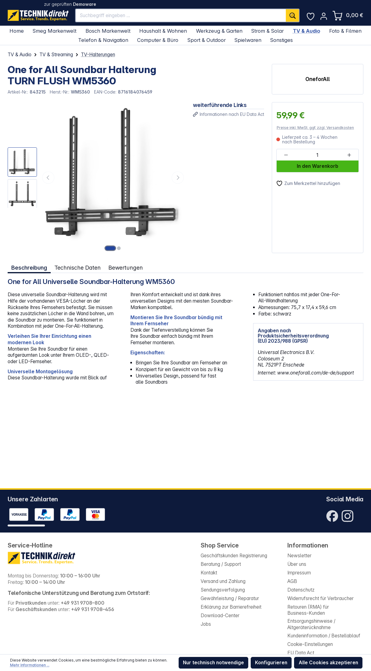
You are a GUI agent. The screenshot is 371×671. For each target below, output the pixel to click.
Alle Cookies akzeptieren (328, 662)
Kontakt (209, 573)
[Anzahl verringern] (286, 155)
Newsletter (299, 556)
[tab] (29, 267)
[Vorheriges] (48, 177)
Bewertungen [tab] (125, 267)
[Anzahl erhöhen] (349, 155)
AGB (292, 581)
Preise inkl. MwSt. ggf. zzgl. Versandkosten (315, 127)
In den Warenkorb (317, 166)
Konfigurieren (271, 662)
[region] (97, 177)
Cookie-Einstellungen (310, 644)
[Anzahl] (317, 155)
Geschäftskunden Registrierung (234, 556)
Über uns (296, 564)
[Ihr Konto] (323, 16)
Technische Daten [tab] (77, 267)
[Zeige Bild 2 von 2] (119, 248)
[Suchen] (293, 15)
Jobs (206, 624)
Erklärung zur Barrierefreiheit (231, 607)
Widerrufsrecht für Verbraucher (320, 598)
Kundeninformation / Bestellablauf (323, 636)
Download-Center (220, 615)
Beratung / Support (221, 564)
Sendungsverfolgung (223, 590)
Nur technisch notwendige (213, 662)
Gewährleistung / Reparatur (230, 598)
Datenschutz (301, 590)
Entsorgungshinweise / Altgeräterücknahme (311, 624)
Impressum (299, 573)
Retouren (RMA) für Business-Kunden (308, 610)
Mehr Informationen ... (29, 665)
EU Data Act (300, 653)
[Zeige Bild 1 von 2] (110, 248)
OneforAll (317, 79)
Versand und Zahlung (223, 581)
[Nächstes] (178, 177)
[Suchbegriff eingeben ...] (180, 15)
